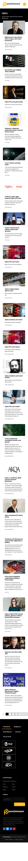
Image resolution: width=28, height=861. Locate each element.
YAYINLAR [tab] (18, 732)
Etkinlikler (5, 787)
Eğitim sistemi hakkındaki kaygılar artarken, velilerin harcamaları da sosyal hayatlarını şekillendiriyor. (13, 45)
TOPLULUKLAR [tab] (7, 736)
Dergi (4, 784)
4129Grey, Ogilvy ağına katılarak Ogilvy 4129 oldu (13, 197)
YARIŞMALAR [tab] (17, 726)
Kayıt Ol (19, 804)
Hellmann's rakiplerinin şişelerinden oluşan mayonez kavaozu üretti (14, 130)
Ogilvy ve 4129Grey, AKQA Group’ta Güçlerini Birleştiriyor (13, 479)
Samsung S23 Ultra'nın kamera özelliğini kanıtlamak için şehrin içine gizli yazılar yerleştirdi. (13, 235)
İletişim (13, 789)
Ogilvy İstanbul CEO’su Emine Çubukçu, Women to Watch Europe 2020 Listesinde (14, 615)
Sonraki (24, 714)
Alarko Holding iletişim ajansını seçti (12, 290)
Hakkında (14, 781)
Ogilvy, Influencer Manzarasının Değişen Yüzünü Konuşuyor (12, 691)
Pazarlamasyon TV (7, 781)
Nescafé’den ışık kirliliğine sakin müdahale (13, 70)
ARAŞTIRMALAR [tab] (7, 732)
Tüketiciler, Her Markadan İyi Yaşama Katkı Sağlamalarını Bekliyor (14, 540)
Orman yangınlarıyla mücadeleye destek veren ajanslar (13, 440)
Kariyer (4, 789)
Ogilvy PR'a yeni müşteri (12, 347)
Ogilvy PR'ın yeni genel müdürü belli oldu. (13, 104)
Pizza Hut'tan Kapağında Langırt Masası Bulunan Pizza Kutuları (12, 578)
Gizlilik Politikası (9, 839)
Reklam (13, 787)
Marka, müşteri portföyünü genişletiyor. (13, 264)
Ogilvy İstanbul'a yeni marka (13, 319)
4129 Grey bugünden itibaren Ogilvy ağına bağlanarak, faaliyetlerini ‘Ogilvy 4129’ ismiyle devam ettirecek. (14, 202)
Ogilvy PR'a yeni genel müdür (14, 102)
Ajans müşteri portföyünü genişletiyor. (13, 322)
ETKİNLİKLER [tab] (6, 726)
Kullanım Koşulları (19, 839)
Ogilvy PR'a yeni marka (12, 262)
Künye (13, 784)
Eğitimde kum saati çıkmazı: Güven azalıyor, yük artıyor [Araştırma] (13, 38)
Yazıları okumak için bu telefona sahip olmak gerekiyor (12, 229)
